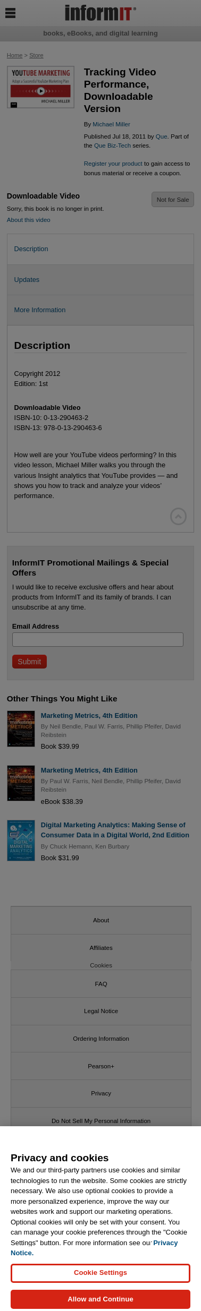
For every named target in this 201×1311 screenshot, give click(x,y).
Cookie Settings (100, 1277)
